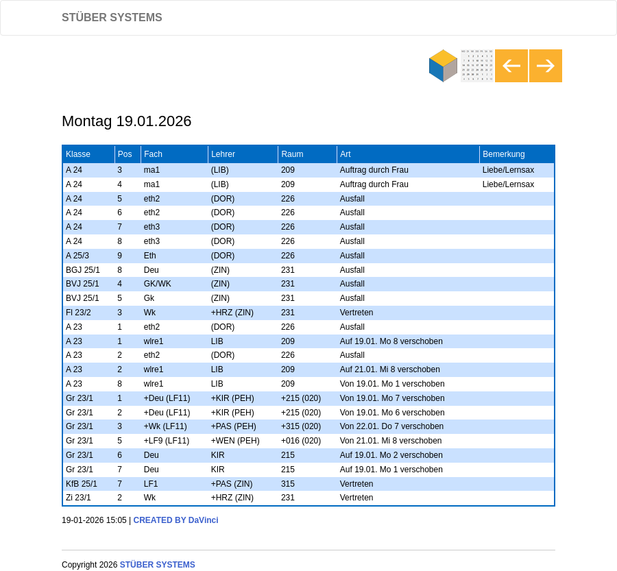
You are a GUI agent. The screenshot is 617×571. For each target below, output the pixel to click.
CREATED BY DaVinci (176, 520)
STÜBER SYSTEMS (112, 17)
